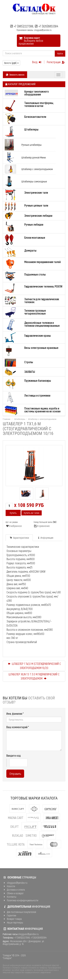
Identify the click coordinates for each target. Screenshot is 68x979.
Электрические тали (36, 192)
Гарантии (9, 915)
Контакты (9, 896)
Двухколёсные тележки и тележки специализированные (42, 324)
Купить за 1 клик (31, 512)
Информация (45, 537)
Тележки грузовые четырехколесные (35, 312)
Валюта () (11, 62)
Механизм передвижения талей (42, 262)
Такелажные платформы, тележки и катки (39, 104)
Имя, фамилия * (15, 713)
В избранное (14, 526)
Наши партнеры (13, 922)
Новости (9, 886)
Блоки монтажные (34, 237)
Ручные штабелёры (31, 144)
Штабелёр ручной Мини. (33, 157)
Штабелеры (31, 129)
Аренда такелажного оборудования (36, 93)
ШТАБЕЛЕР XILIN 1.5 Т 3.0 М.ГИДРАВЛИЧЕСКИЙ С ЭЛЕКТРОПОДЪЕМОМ (34, 676)
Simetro (31, 835)
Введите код (13, 755)
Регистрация (56, 62)
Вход (37, 62)
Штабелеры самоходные (34, 181)
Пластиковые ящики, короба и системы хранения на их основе (42, 410)
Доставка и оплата (14, 889)
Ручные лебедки (33, 224)
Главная (6, 419)
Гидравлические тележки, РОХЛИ (43, 286)
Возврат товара (12, 918)
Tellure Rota (15, 844)
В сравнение (42, 526)
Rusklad (17, 835)
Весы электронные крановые (41, 347)
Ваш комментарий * (17, 727)
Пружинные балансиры (37, 380)
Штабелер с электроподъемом (37, 169)
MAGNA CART (15, 818)
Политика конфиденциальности (20, 900)
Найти (60, 53)
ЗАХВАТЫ (29, 371)
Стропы (28, 362)
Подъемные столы (35, 274)
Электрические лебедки (38, 215)
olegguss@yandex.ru (15, 882)
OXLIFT (14, 827)
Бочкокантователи (35, 116)
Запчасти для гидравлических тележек (41, 300)
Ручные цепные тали (36, 205)
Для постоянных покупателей (19, 912)
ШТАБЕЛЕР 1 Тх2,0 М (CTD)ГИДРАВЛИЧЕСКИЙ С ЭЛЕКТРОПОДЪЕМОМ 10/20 (34, 666)
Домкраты (30, 250)
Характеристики (19, 537)
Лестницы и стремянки (37, 395)
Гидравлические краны (37, 335)
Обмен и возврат (13, 893)
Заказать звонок (15, 74)
